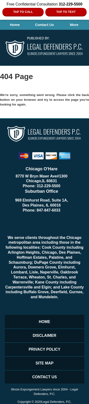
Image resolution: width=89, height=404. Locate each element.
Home (15, 25)
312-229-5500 (49, 186)
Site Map (45, 363)
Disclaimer (44, 335)
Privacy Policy (45, 349)
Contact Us (44, 25)
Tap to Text (66, 12)
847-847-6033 (49, 210)
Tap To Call (23, 12)
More (74, 25)
